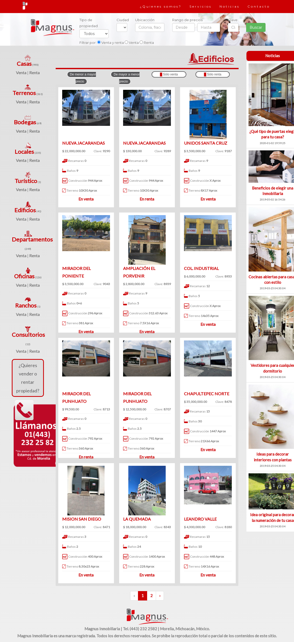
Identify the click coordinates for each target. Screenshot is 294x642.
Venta (21, 72)
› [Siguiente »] (159, 595)
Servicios (200, 6)
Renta (34, 72)
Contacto (258, 6)
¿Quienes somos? (161, 6)
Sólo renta (212, 74)
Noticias (230, 6)
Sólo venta (169, 74)
